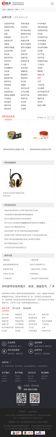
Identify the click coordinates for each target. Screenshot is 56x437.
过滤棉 (23, 109)
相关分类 (6, 308)
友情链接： (23, 411)
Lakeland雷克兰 (42, 366)
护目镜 (40, 34)
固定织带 (7, 109)
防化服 (6, 54)
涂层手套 (41, 58)
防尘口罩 (24, 37)
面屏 (6, 34)
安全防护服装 (43, 47)
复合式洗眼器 (26, 44)
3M (3, 366)
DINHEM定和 (9, 366)
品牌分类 (6, 17)
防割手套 (24, 54)
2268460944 (32, 412)
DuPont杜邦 (19, 366)
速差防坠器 (8, 92)
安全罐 (6, 71)
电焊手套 (7, 81)
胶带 (39, 78)
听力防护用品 (26, 30)
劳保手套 (7, 61)
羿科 (16, 9)
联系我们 (4, 381)
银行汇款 (30, 376)
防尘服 (23, 81)
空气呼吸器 (42, 24)
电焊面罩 (24, 78)
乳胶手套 (24, 98)
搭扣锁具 (7, 102)
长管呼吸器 (42, 41)
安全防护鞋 (8, 51)
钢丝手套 (7, 105)
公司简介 (4, 376)
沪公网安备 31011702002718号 (30, 418)
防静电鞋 (7, 85)
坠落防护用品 (43, 61)
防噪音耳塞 (25, 41)
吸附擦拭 (24, 75)
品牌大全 (10, 9)
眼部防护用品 (26, 34)
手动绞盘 (7, 98)
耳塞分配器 (25, 24)
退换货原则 (44, 376)
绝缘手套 (24, 58)
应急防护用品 (9, 24)
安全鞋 (23, 51)
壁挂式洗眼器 (26, 47)
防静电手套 (25, 61)
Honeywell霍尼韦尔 (30, 366)
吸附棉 (40, 71)
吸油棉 (6, 75)
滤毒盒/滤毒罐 (9, 95)
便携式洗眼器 (9, 47)
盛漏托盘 (24, 71)
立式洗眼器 (42, 44)
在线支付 (30, 378)
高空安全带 (25, 88)
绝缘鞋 (23, 85)
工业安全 (41, 64)
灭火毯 (23, 64)
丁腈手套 (41, 85)
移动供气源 (25, 95)
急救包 (6, 64)
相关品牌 (27, 308)
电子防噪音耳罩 (43, 92)
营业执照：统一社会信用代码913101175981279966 (28, 422)
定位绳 (23, 102)
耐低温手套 (8, 78)
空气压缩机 (25, 92)
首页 (3, 9)
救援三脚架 (42, 105)
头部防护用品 (43, 30)
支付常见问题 (32, 381)
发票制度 (17, 381)
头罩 (39, 81)
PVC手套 (41, 54)
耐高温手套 (8, 58)
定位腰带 (41, 88)
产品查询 (17, 376)
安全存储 (24, 68)
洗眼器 (6, 44)
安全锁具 (24, 27)
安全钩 (40, 102)
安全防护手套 (43, 37)
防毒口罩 (41, 75)
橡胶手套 (41, 98)
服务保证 (43, 378)
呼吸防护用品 (9, 27)
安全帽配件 (8, 68)
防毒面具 (7, 37)
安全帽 (6, 30)
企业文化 (4, 378)
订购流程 (17, 378)
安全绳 (6, 88)
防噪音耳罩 (8, 41)
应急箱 (23, 105)
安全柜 (40, 68)
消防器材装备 (43, 27)
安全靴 (40, 51)
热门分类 (16, 308)
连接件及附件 (43, 95)
